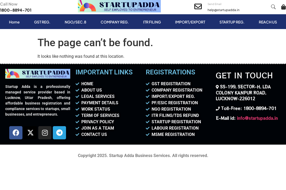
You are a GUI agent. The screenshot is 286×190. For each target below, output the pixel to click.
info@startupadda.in (257, 118)
